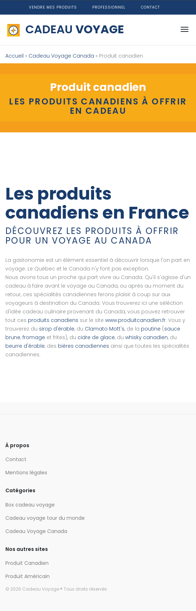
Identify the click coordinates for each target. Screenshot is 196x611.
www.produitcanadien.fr (135, 320)
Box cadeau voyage (30, 504)
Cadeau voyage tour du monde (45, 518)
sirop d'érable (56, 328)
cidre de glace (96, 337)
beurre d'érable (25, 346)
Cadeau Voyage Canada (61, 55)
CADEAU (65, 29)
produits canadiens (53, 320)
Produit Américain (27, 576)
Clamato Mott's (104, 328)
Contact (150, 7)
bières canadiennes (83, 346)
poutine (151, 328)
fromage (34, 337)
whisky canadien (146, 337)
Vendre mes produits (53, 7)
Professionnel (109, 7)
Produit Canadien (27, 563)
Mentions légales (26, 472)
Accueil (14, 55)
